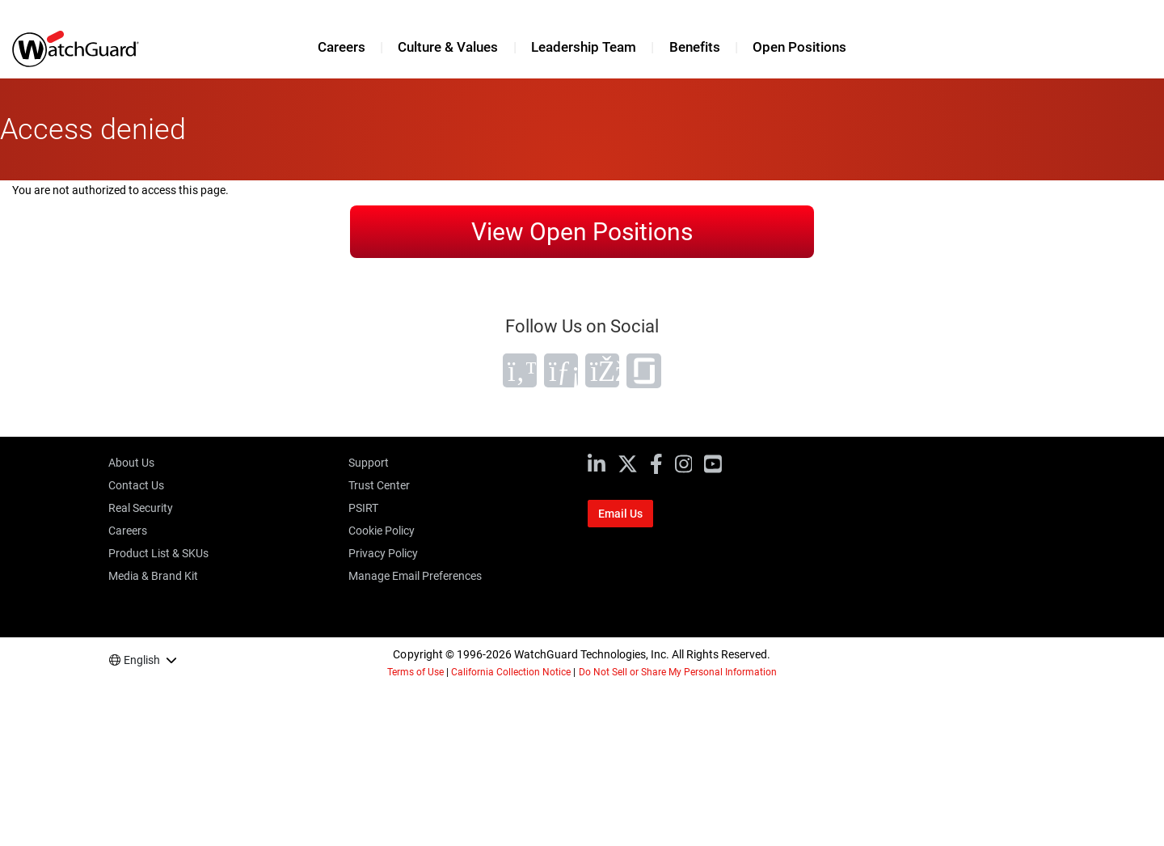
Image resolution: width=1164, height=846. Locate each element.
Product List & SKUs (158, 553)
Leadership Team (583, 47)
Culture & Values (448, 47)
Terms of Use (415, 672)
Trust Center (379, 485)
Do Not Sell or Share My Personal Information (678, 672)
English (142, 660)
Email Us (620, 513)
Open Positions (799, 47)
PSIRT (363, 507)
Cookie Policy (381, 530)
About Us (131, 462)
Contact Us (136, 485)
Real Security (140, 507)
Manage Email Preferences (415, 575)
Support (368, 462)
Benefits (694, 47)
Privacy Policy (383, 553)
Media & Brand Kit (153, 575)
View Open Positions (582, 232)
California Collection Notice (511, 672)
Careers (341, 47)
